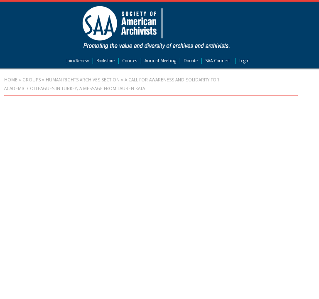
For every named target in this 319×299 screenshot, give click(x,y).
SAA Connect (217, 61)
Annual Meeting (160, 61)
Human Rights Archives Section (83, 80)
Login (244, 61)
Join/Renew (77, 61)
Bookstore (105, 61)
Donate (191, 61)
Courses (129, 61)
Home (10, 80)
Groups (31, 80)
